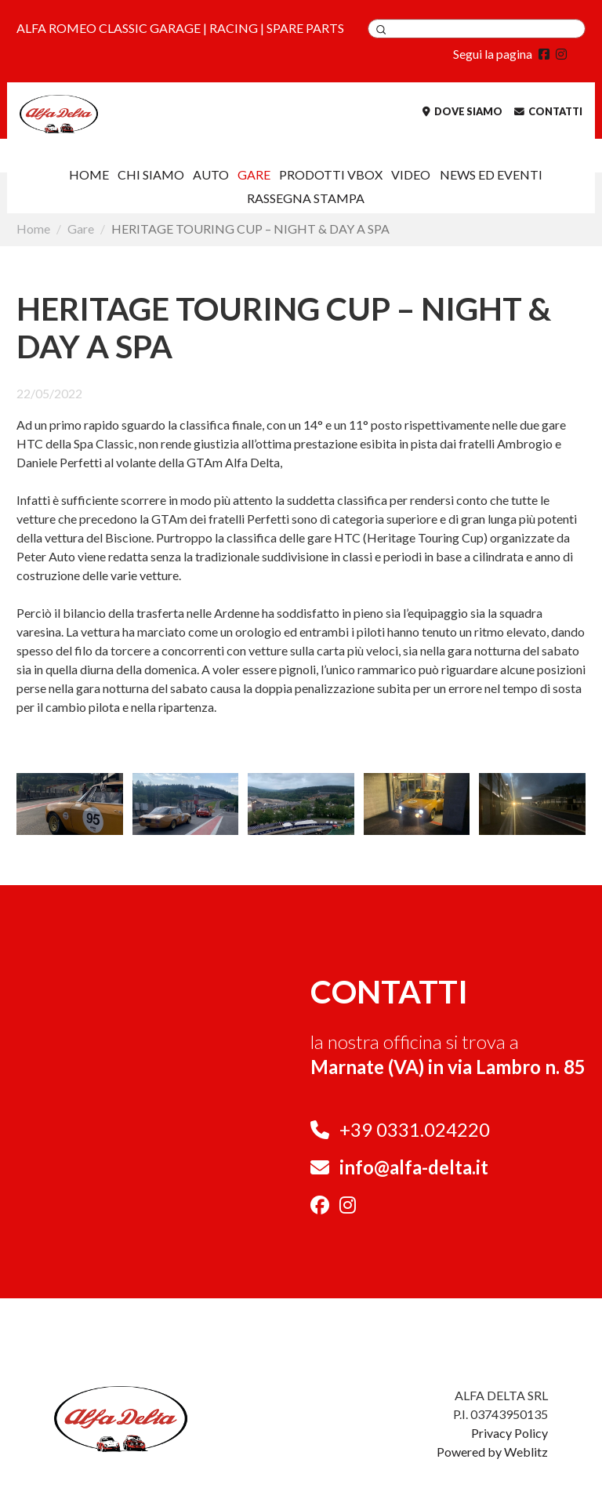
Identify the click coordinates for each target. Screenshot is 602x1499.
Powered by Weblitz (492, 1451)
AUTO (211, 174)
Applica (381, 29)
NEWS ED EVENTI (491, 174)
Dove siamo (462, 111)
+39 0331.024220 (414, 1129)
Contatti (548, 111)
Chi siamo (151, 174)
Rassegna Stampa (305, 198)
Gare (254, 174)
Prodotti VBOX (331, 174)
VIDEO (410, 174)
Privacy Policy (509, 1432)
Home (89, 174)
